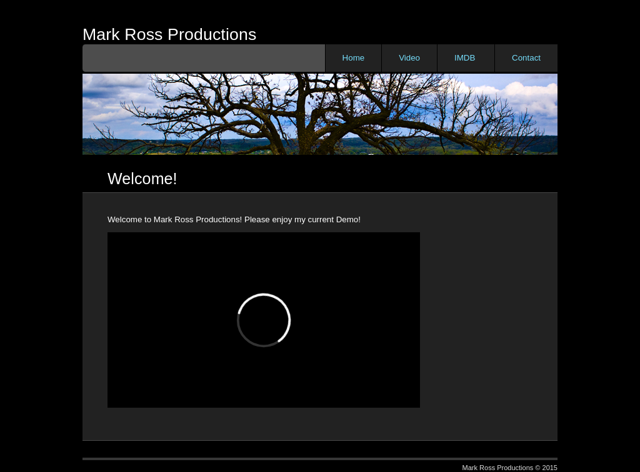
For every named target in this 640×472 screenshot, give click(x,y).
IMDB (464, 57)
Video (409, 57)
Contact (526, 57)
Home (353, 57)
